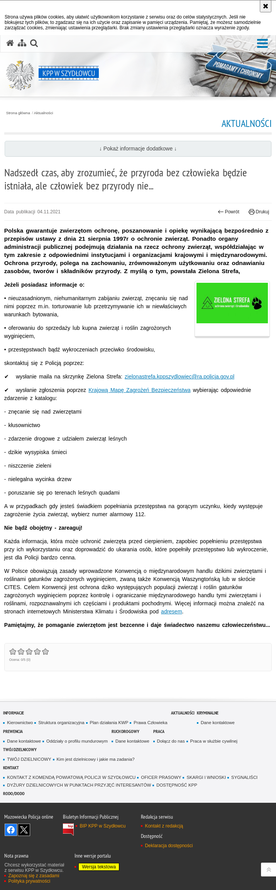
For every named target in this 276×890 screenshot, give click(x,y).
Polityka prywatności (29, 881)
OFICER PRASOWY (161, 777)
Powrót (228, 212)
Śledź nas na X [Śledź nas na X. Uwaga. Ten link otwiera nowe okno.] (24, 830)
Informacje (13, 713)
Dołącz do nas (171, 741)
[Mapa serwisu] (22, 43)
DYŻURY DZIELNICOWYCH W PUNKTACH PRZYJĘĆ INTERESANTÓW (79, 785)
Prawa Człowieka (150, 722)
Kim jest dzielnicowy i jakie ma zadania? (96, 759)
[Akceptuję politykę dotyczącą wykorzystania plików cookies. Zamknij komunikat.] (265, 6)
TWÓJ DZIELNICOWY (20, 749)
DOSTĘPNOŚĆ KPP (176, 785)
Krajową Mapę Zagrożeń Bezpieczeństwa (139, 390)
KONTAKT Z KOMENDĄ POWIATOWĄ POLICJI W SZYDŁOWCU (71, 777)
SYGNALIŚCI (244, 777)
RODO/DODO (14, 793)
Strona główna (18, 113)
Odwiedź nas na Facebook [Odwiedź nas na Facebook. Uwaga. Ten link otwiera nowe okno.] (11, 830)
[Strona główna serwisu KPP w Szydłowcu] (10, 43)
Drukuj (259, 212)
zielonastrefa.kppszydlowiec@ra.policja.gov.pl (179, 376)
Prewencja (13, 731)
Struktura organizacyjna (61, 722)
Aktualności (43, 113)
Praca (158, 731)
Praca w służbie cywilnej (213, 741)
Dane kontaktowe (218, 722)
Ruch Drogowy (125, 731)
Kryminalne (207, 713)
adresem (171, 611)
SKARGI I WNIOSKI (206, 777)
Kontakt (11, 767)
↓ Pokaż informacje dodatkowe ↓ (138, 148)
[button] (262, 44)
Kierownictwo (20, 722)
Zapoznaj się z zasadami (33, 875)
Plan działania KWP (109, 722)
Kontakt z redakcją (164, 826)
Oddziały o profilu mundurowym (77, 741)
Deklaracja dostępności (169, 845)
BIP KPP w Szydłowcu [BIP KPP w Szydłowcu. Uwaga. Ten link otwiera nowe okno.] (102, 826)
